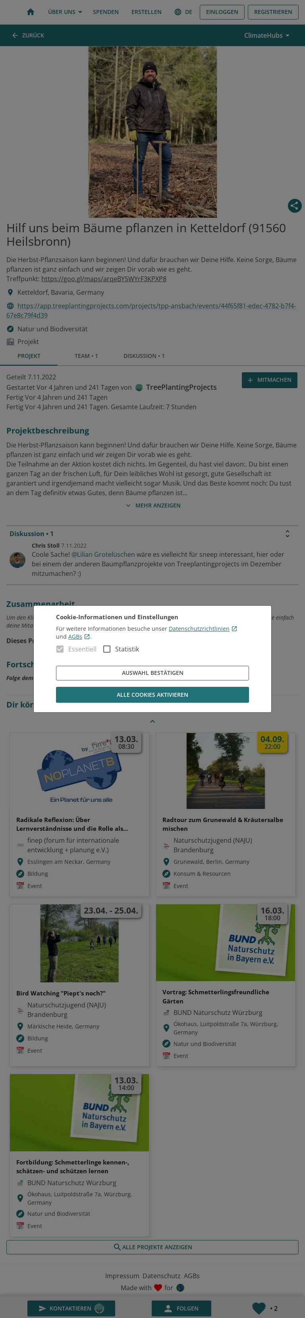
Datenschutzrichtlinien (203, 628)
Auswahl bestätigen (152, 673)
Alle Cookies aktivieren (152, 695)
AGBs (79, 636)
